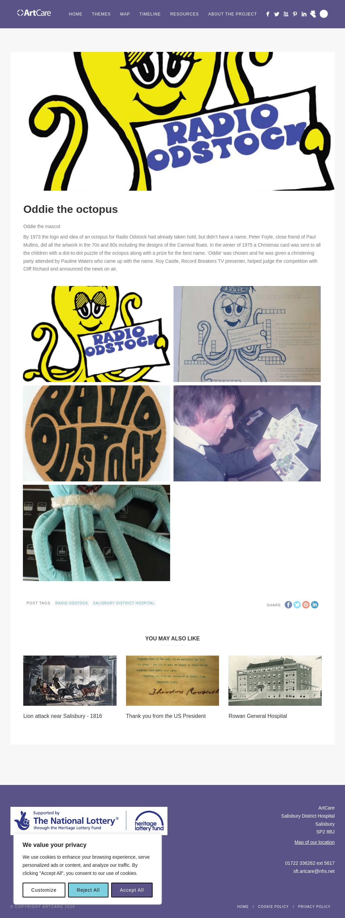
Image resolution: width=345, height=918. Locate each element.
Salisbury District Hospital (124, 603)
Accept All (132, 890)
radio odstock (72, 603)
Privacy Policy (314, 907)
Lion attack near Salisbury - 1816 (62, 716)
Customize (44, 890)
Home (76, 14)
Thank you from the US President (166, 716)
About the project (232, 14)
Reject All (88, 890)
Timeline (150, 14)
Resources (184, 14)
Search (324, 14)
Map (125, 14)
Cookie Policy (273, 907)
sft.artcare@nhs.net (314, 871)
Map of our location (314, 842)
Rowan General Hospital (257, 716)
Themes (101, 14)
